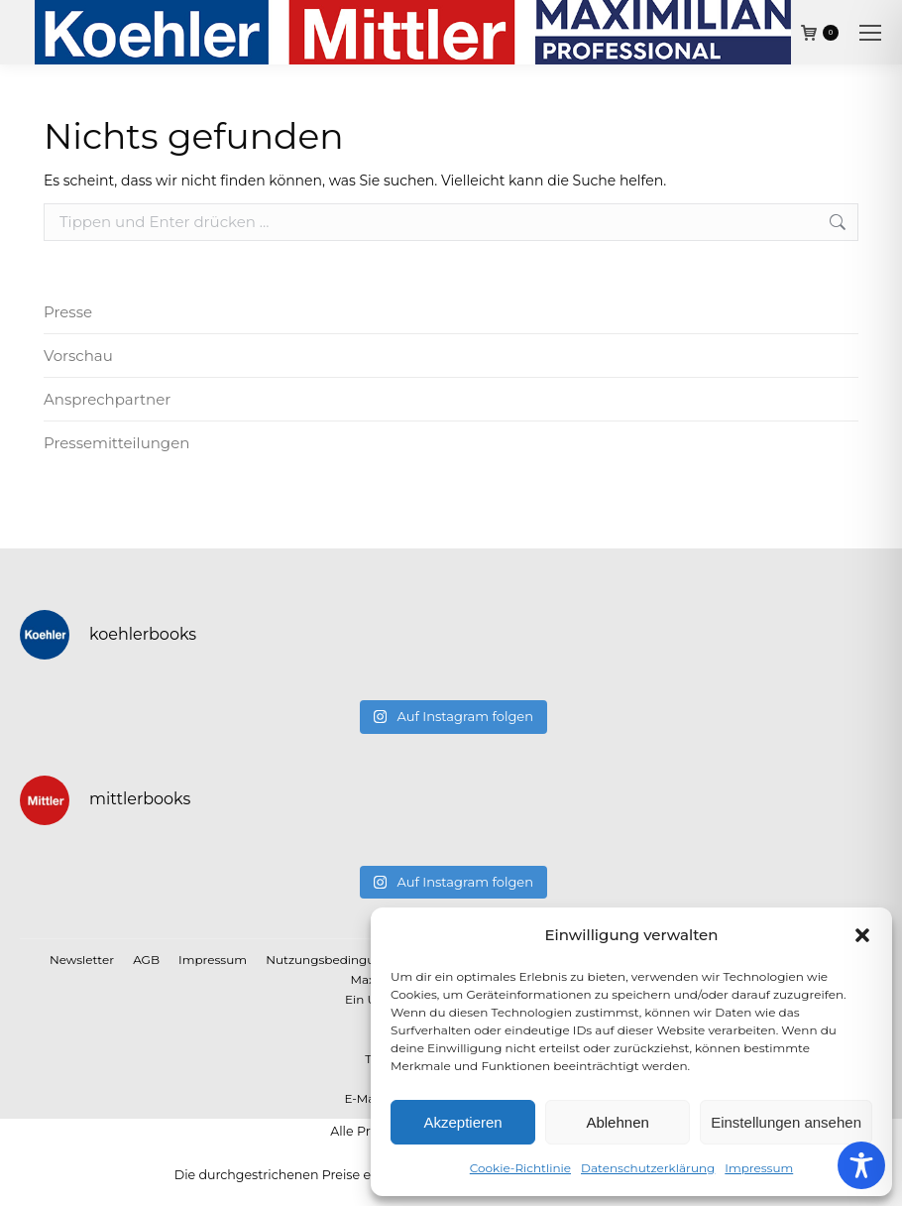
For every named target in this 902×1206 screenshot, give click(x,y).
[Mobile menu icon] (870, 33)
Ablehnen (617, 1122)
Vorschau (78, 355)
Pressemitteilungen (116, 442)
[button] (862, 935)
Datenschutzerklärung (648, 1167)
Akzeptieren (462, 1122)
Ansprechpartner (107, 399)
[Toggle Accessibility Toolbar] (861, 1165)
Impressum (759, 1167)
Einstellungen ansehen (786, 1122)
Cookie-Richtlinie (520, 1167)
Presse (68, 311)
